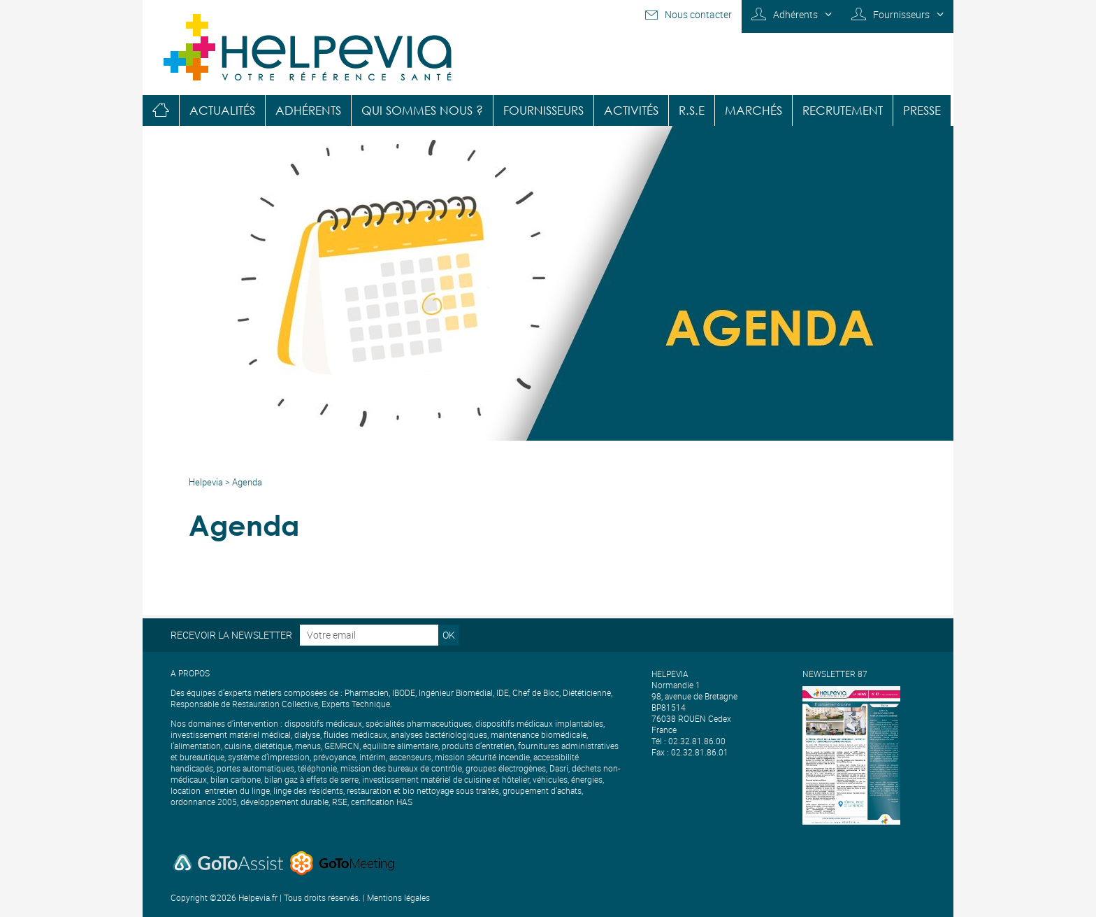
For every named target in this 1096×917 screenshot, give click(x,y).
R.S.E (692, 110)
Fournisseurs (901, 14)
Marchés (753, 110)
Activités (631, 110)
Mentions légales (398, 897)
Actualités (222, 110)
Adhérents (795, 14)
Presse (922, 110)
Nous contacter (698, 14)
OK (448, 634)
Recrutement (842, 110)
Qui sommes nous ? (422, 110)
